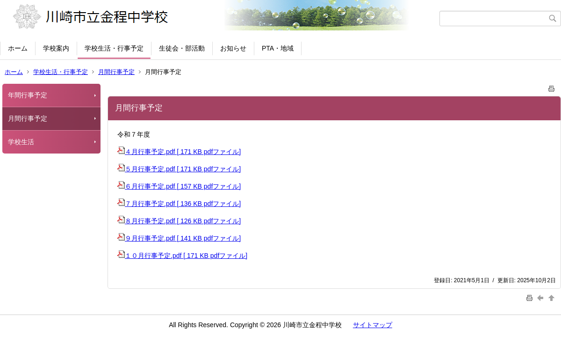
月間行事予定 (116, 71)
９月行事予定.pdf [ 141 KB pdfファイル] (179, 238)
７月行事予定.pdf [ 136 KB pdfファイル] (179, 203)
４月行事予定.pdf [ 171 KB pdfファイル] (179, 151)
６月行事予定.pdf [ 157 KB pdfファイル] (179, 186)
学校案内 (56, 48)
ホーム (18, 48)
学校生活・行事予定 (114, 48)
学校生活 (21, 142)
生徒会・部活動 (182, 48)
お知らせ (233, 48)
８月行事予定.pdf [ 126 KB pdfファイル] (179, 221)
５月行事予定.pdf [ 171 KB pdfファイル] (179, 169)
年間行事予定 (27, 95)
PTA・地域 (278, 48)
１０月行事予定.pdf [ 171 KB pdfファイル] (182, 255)
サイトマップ (372, 325)
